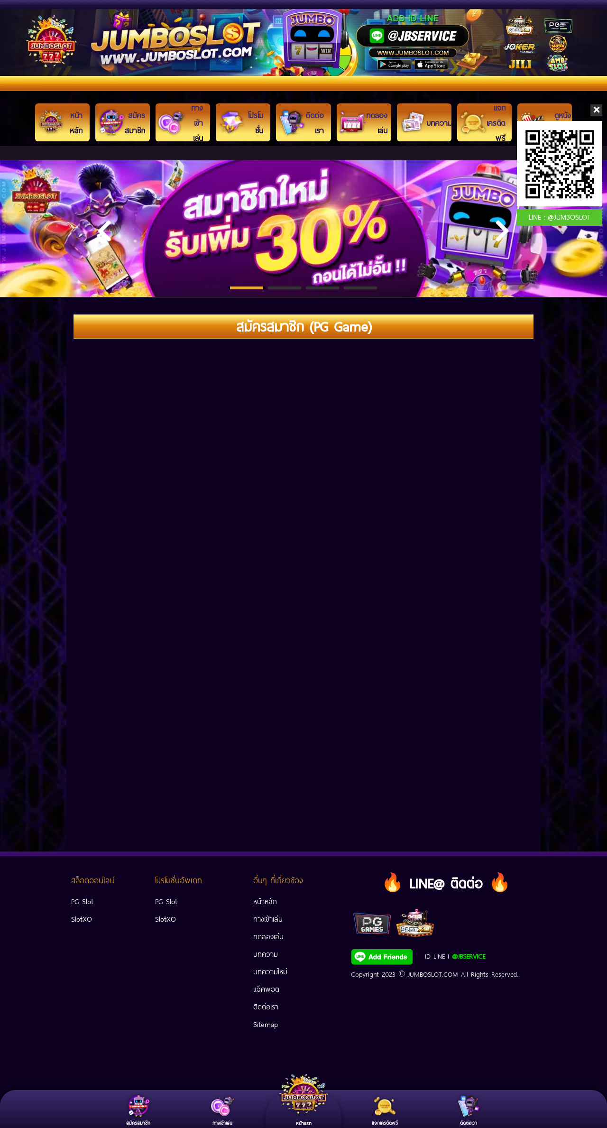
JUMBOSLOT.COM (433, 973)
